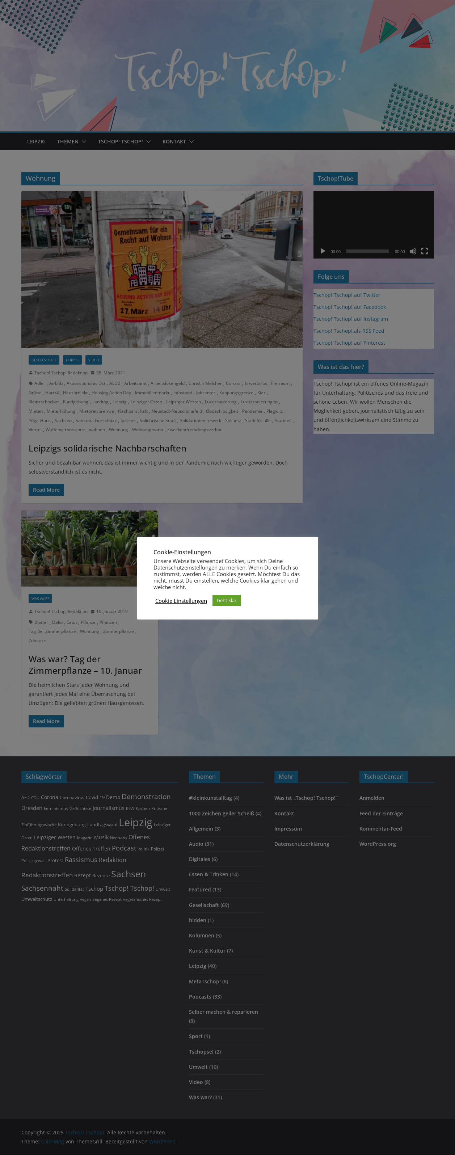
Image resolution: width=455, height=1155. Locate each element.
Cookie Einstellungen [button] (181, 600)
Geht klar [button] (226, 600)
